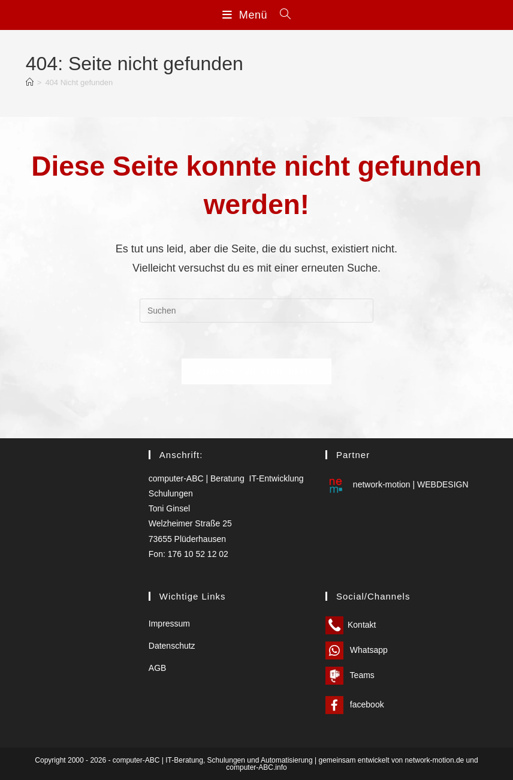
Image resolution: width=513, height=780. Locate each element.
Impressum (169, 623)
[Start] (30, 82)
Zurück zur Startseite (256, 371)
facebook (354, 704)
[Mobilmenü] (246, 15)
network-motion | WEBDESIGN (397, 485)
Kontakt (350, 625)
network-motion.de (434, 760)
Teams (350, 675)
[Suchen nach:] (281, 15)
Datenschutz (172, 646)
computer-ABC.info (256, 767)
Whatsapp (356, 650)
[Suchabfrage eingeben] (256, 311)
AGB (158, 668)
